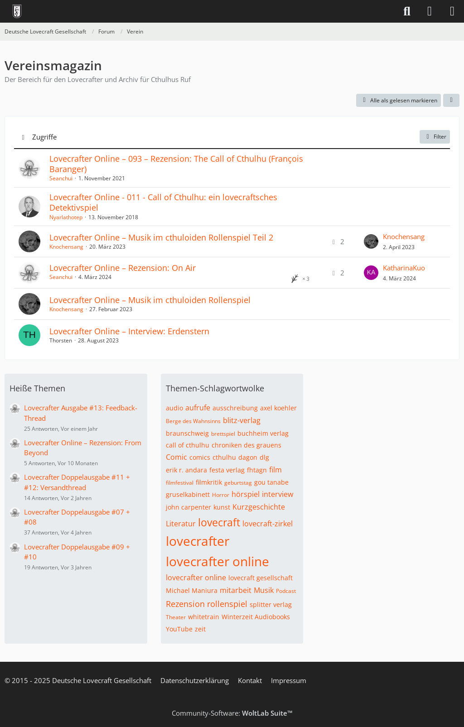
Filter (434, 136)
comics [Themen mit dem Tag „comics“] (199, 457)
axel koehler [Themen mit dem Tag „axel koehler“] (278, 408)
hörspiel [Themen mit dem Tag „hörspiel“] (246, 494)
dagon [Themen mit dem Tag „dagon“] (247, 457)
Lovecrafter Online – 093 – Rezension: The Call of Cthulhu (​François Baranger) (176, 163)
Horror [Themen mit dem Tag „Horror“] (220, 495)
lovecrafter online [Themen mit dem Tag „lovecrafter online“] (217, 561)
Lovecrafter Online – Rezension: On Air (122, 267)
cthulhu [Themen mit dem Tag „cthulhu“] (224, 457)
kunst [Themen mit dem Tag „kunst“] (221, 507)
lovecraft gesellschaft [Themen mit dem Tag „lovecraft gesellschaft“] (260, 577)
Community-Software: (232, 712)
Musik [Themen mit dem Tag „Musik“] (264, 590)
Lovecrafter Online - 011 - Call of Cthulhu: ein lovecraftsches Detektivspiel (163, 202)
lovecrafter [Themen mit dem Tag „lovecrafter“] (197, 540)
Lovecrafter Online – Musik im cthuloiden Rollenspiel (150, 299)
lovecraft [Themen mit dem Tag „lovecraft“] (219, 522)
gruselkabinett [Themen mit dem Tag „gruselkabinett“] (188, 494)
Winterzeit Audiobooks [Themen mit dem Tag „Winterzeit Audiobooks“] (256, 616)
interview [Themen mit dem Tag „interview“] (277, 494)
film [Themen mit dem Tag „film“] (275, 470)
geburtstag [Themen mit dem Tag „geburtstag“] (238, 482)
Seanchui (60, 178)
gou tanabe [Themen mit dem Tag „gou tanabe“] (271, 482)
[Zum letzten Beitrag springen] (371, 241)
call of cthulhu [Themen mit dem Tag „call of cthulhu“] (187, 445)
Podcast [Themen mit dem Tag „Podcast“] (286, 591)
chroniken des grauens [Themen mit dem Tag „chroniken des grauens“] (246, 445)
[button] (451, 100)
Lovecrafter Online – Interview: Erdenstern (129, 331)
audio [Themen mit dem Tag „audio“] (174, 408)
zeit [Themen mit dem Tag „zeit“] (200, 629)
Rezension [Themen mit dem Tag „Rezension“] (185, 603)
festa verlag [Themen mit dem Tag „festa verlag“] (227, 470)
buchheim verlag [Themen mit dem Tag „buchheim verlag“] (263, 433)
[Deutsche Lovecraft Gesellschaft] (17, 11)
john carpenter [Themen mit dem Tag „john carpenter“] (188, 507)
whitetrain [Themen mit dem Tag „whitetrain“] (203, 616)
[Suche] (407, 11)
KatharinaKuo (404, 267)
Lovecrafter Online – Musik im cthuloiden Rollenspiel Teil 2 (161, 237)
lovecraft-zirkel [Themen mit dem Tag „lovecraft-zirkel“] (267, 524)
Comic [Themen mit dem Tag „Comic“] (176, 457)
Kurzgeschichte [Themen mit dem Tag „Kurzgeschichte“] (258, 507)
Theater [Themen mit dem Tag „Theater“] (176, 617)
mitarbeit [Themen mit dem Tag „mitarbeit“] (235, 590)
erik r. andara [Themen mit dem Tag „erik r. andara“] (186, 470)
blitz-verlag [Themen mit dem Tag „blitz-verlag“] (242, 420)
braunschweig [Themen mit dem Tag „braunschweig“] (187, 433)
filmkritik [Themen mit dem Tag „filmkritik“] (209, 482)
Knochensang (66, 246)
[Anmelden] (429, 11)
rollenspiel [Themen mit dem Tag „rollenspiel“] (227, 603)
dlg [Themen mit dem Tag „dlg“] (264, 457)
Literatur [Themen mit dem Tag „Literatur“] (181, 524)
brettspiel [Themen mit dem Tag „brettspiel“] (223, 434)
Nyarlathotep (65, 217)
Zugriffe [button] (44, 136)
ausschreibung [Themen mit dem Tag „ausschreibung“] (235, 408)
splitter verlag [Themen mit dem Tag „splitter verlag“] (271, 604)
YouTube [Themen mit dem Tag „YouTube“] (179, 629)
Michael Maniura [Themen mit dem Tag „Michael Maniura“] (192, 590)
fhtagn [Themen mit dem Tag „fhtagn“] (257, 470)
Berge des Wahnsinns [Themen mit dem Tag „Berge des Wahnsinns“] (193, 421)
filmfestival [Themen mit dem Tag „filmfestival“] (179, 482)
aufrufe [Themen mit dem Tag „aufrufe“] (197, 408)
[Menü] (452, 11)
